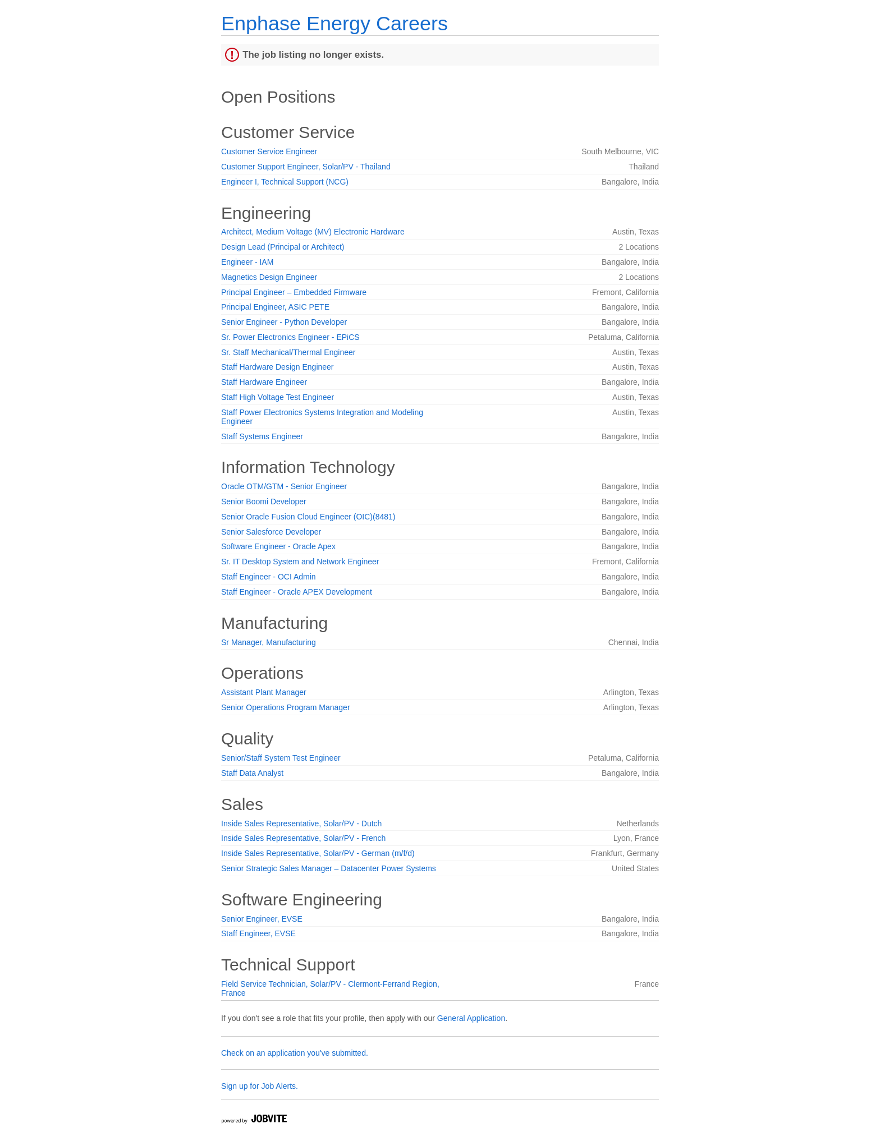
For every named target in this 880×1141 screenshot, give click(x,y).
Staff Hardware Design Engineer (277, 366)
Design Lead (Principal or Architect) (282, 246)
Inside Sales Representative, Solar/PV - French (303, 838)
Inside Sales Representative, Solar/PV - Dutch (301, 823)
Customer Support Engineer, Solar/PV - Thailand (306, 166)
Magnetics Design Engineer (269, 277)
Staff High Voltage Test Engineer (277, 397)
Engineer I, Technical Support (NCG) (285, 181)
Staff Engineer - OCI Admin (268, 576)
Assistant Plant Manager (263, 692)
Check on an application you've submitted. (294, 1052)
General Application (471, 1018)
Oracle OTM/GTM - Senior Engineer (284, 486)
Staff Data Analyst (252, 773)
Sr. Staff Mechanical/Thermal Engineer (288, 352)
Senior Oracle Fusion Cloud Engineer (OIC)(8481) (308, 516)
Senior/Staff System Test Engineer (281, 757)
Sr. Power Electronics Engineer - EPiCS (290, 337)
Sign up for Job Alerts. (259, 1086)
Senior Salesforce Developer (271, 531)
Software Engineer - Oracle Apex (278, 546)
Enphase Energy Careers (334, 23)
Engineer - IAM (247, 261)
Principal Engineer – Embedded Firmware (293, 292)
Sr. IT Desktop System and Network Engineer (300, 561)
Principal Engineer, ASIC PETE (275, 306)
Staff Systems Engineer (262, 436)
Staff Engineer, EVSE (258, 933)
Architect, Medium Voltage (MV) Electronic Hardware (313, 231)
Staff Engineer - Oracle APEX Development (296, 591)
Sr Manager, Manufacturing (268, 642)
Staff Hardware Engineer (264, 382)
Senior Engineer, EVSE (261, 918)
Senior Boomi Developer (263, 501)
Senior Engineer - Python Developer (284, 322)
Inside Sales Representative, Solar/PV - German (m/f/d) (318, 853)
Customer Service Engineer (269, 151)
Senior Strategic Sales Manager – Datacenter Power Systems (328, 868)
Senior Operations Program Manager (285, 707)
